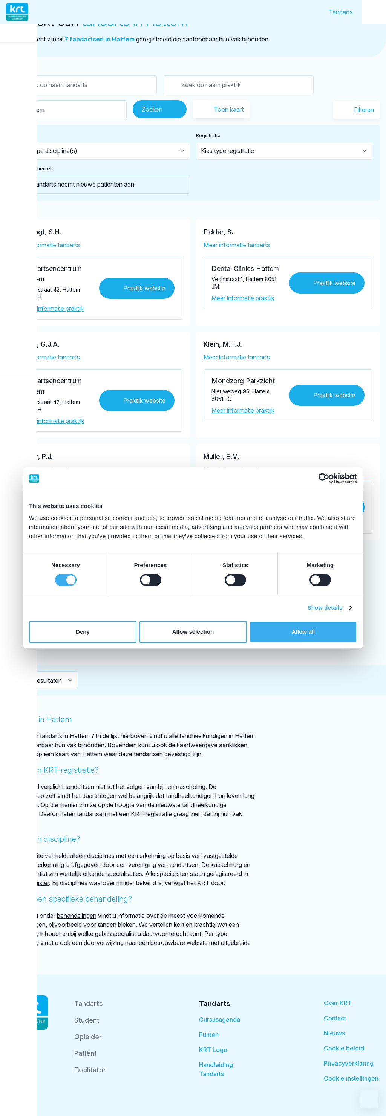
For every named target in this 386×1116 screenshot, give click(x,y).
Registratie (208, 135)
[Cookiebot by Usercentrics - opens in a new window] (324, 478)
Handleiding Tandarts (216, 1069)
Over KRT (338, 1003)
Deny (83, 631)
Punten (209, 1034)
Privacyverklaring (349, 1063)
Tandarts (341, 12)
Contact (335, 1018)
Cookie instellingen (351, 1078)
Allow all (303, 631)
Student (87, 1020)
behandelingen (76, 915)
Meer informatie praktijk (52, 308)
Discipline (24, 135)
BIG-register (32, 883)
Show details (325, 607)
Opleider (88, 1037)
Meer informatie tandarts (47, 245)
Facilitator (90, 1070)
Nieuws (334, 1033)
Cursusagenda (219, 1019)
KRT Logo (213, 1049)
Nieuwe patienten (33, 168)
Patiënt (85, 1053)
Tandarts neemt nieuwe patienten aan (74, 184)
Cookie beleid (344, 1048)
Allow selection (193, 631)
